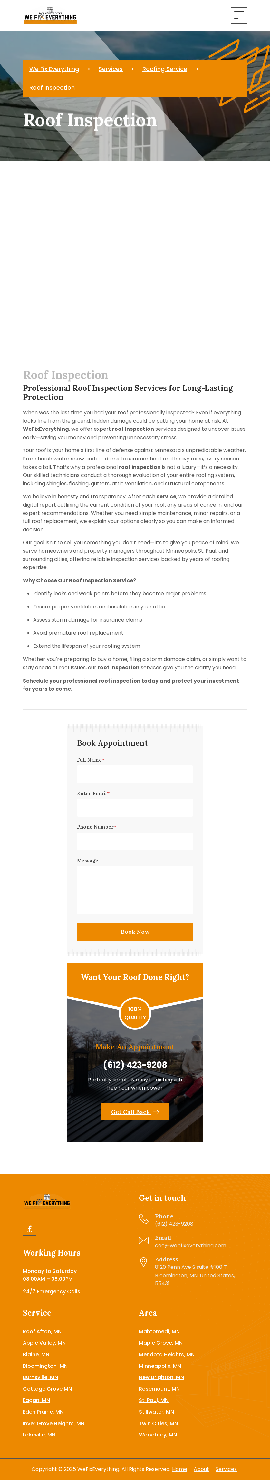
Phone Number (96, 827)
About (201, 1469)
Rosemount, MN (159, 1389)
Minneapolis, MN (160, 1366)
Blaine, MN (36, 1354)
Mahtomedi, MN (159, 1331)
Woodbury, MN (158, 1434)
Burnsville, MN (40, 1377)
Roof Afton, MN (42, 1331)
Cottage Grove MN (47, 1389)
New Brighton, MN (161, 1377)
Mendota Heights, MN (167, 1354)
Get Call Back (135, 1112)
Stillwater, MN (156, 1412)
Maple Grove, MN (161, 1343)
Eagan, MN (36, 1400)
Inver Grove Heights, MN (53, 1423)
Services (226, 1469)
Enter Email (93, 793)
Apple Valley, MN (44, 1343)
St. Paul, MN (154, 1400)
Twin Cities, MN (158, 1423)
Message (87, 860)
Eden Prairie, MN (43, 1412)
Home (179, 1469)
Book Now (135, 931)
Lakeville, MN (39, 1434)
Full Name (90, 760)
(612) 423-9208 (135, 1065)
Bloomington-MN (45, 1366)
